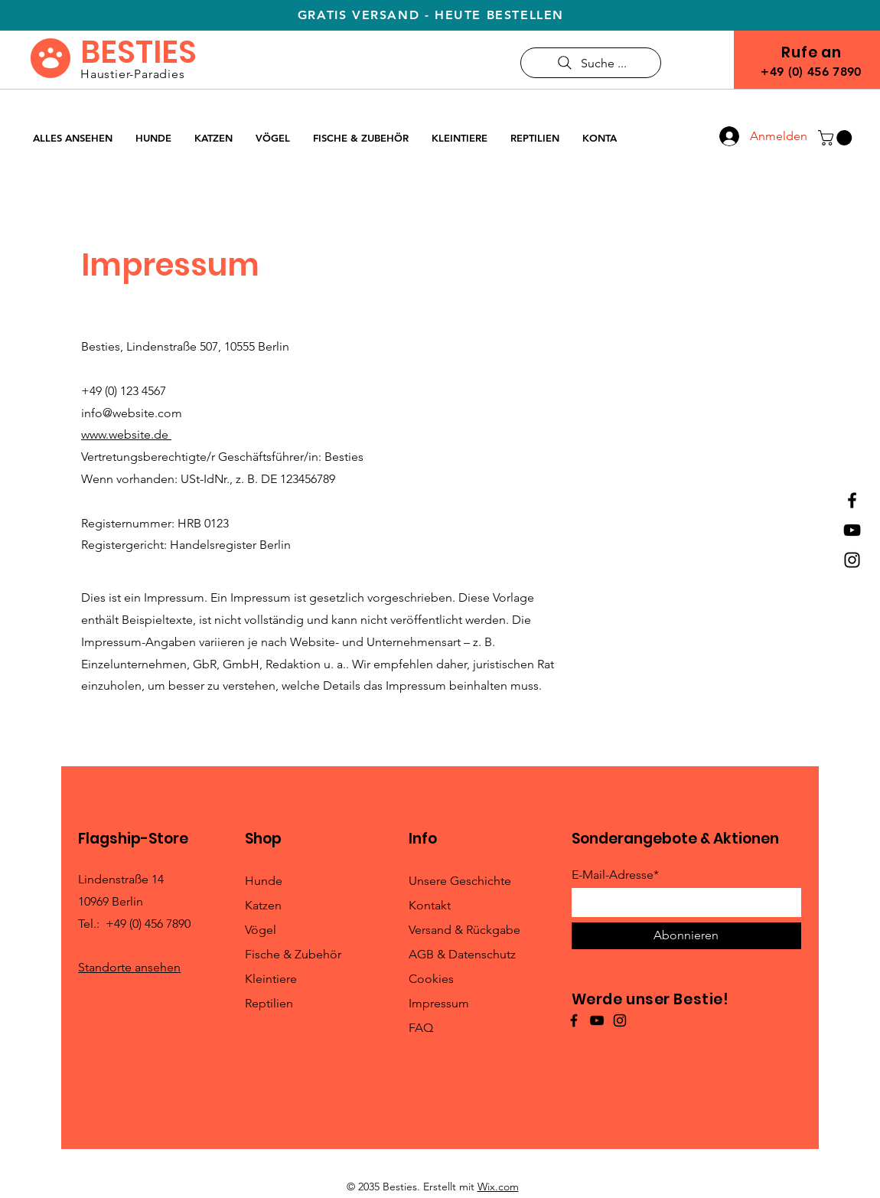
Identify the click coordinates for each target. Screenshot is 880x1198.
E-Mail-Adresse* (615, 875)
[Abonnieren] (686, 935)
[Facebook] (852, 500)
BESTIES (138, 52)
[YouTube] (852, 530)
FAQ (421, 1027)
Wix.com (498, 1186)
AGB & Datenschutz (462, 954)
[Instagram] (852, 560)
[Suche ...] (590, 62)
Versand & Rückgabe (464, 929)
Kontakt (430, 905)
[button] (837, 137)
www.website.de (126, 434)
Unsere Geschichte (460, 880)
